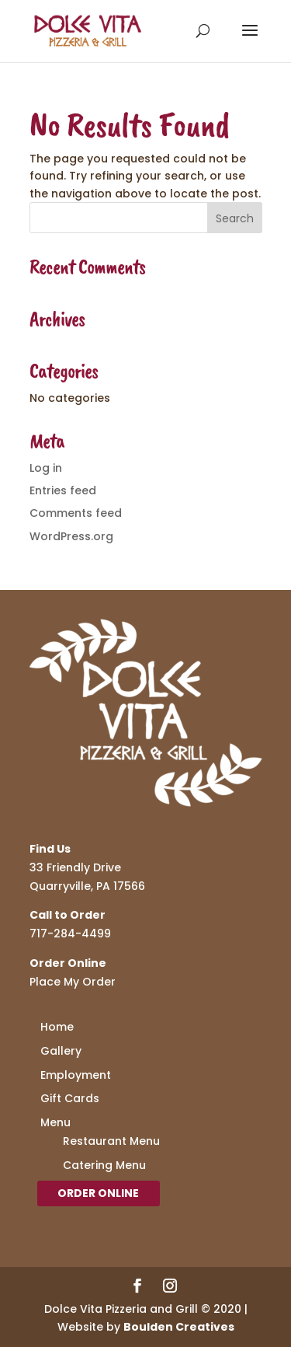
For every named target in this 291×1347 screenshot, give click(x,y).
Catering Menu (104, 1165)
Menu (55, 1122)
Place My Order (72, 981)
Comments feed (75, 513)
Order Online (98, 1193)
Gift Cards (69, 1098)
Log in (45, 468)
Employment (75, 1075)
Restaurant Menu (111, 1141)
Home (57, 1027)
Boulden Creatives (178, 1327)
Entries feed (62, 490)
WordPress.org (71, 536)
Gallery (60, 1051)
